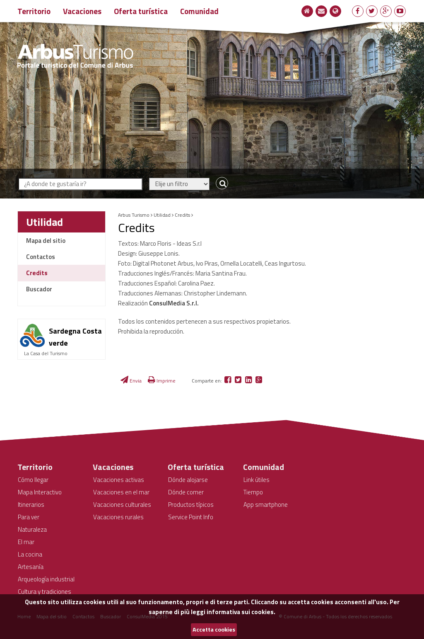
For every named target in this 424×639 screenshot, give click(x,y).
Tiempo (253, 492)
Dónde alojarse (188, 479)
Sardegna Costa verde (75, 337)
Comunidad (199, 11)
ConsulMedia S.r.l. (174, 303)
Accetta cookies (214, 629)
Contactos (40, 256)
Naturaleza (32, 529)
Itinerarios (31, 504)
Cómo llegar (33, 479)
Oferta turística (141, 11)
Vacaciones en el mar (121, 492)
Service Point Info (190, 517)
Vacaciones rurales (118, 517)
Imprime (162, 381)
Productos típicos (191, 504)
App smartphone (265, 504)
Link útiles (256, 479)
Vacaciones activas (118, 479)
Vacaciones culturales (122, 504)
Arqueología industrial (46, 579)
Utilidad (44, 222)
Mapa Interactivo (40, 492)
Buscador (39, 289)
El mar (26, 542)
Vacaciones (82, 11)
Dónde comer (186, 492)
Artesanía (30, 566)
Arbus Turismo (133, 215)
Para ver (28, 517)
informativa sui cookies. (241, 612)
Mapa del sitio (45, 240)
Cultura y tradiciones (44, 591)
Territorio (34, 11)
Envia (131, 381)
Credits (37, 273)
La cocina (30, 554)
